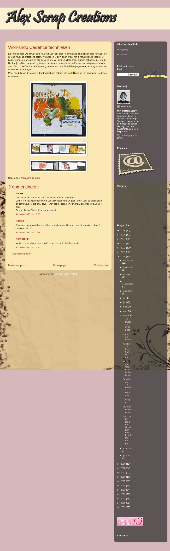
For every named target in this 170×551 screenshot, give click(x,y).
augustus (127, 291)
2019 (123, 464)
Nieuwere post (16, 265)
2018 (123, 468)
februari (127, 448)
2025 (123, 234)
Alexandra (126, 106)
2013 (123, 490)
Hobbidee (122, 54)
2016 (123, 477)
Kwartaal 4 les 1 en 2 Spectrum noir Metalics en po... (127, 430)
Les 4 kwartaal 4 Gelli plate (127, 324)
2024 (123, 239)
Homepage (59, 265)
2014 (123, 485)
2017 (123, 472)
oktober (127, 274)
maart (126, 315)
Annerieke (21, 239)
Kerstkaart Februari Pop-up (126, 351)
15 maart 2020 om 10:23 (28, 232)
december (128, 260)
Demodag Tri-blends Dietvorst (127, 387)
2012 (123, 494)
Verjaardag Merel (127, 337)
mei (125, 306)
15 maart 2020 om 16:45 (28, 247)
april (125, 311)
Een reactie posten (22, 253)
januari (126, 455)
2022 (123, 247)
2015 (123, 481)
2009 (123, 507)
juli (125, 298)
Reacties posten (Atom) (66, 274)
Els (17, 193)
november (128, 267)
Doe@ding (122, 49)
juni (125, 302)
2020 (123, 256)
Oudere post (101, 265)
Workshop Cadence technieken (127, 368)
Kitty (18, 221)
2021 (123, 252)
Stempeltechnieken (127, 409)
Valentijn (126, 401)
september (127, 284)
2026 (123, 230)
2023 (123, 243)
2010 (123, 503)
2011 (123, 498)
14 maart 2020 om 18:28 (28, 214)
